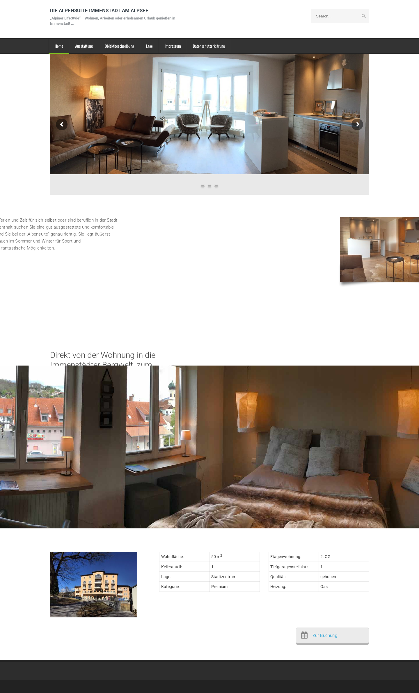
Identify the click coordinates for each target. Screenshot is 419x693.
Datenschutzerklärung (209, 46)
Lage (149, 46)
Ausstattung (84, 46)
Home (59, 46)
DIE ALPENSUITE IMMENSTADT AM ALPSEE (114, 17)
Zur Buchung (325, 635)
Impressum (173, 46)
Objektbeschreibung (119, 46)
